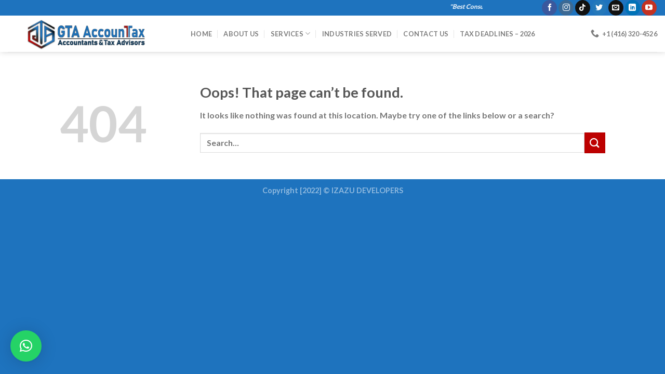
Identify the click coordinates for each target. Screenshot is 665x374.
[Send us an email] (615, 8)
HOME (201, 34)
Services (291, 33)
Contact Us (425, 34)
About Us (241, 34)
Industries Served (357, 34)
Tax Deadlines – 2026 (497, 34)
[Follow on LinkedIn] (632, 8)
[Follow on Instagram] (566, 8)
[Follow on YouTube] (649, 8)
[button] (26, 346)
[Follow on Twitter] (599, 8)
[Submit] (594, 142)
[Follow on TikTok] (582, 8)
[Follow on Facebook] (549, 8)
